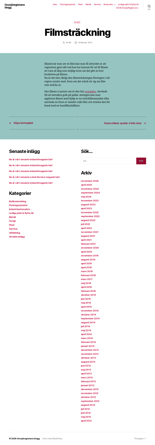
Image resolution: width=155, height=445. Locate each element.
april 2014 (86, 334)
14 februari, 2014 (85, 43)
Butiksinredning (18, 201)
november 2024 (90, 188)
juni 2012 (86, 412)
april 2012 (86, 420)
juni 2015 (86, 298)
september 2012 (90, 401)
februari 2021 (89, 243)
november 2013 (90, 353)
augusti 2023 (88, 204)
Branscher (108, 4)
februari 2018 (89, 275)
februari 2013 (89, 381)
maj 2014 (86, 330)
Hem (55, 4)
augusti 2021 (88, 236)
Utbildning (15, 232)
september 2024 (90, 192)
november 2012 (90, 393)
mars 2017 (87, 279)
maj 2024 (86, 196)
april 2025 (87, 184)
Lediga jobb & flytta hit (128, 4)
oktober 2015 (88, 295)
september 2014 (90, 318)
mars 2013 (87, 377)
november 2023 (90, 200)
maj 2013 (86, 369)
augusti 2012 (88, 405)
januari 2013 (88, 385)
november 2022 (90, 212)
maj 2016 (86, 283)
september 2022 (90, 216)
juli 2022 (86, 224)
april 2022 (87, 228)
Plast (80, 4)
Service (97, 4)
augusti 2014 (88, 322)
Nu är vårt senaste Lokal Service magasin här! (35, 177)
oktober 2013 (88, 357)
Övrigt (12, 221)
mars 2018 (87, 271)
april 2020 (87, 251)
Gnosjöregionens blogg (15, 6)
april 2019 (86, 263)
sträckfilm (90, 91)
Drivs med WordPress (52, 438)
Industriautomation (20, 209)
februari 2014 (89, 342)
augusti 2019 (88, 259)
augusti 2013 (88, 361)
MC (69, 43)
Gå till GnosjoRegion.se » (127, 8)
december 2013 (90, 350)
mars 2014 (87, 338)
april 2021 (86, 240)
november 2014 (90, 310)
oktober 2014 (88, 314)
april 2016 (86, 287)
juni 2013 (86, 365)
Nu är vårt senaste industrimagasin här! (31, 159)
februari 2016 (89, 291)
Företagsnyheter (67, 4)
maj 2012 (86, 416)
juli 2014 (86, 326)
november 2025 (90, 180)
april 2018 (86, 267)
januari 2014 (88, 346)
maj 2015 (86, 302)
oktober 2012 (88, 397)
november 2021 (90, 232)
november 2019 (90, 255)
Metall (88, 4)
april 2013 (86, 373)
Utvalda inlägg (17, 236)
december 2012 (90, 389)
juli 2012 (86, 409)
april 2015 (86, 306)
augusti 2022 (88, 220)
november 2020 (90, 247)
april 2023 (87, 208)
